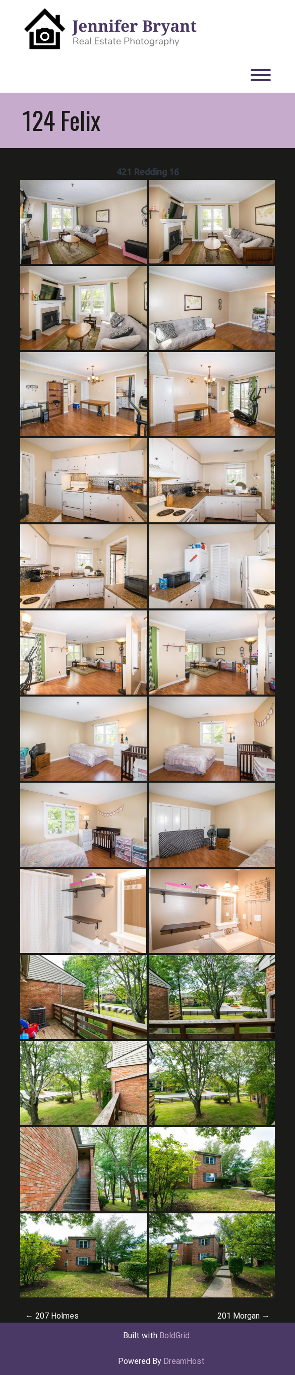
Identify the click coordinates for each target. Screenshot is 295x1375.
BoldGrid (174, 1335)
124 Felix (61, 120)
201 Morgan (243, 1316)
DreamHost (184, 1361)
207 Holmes (52, 1316)
